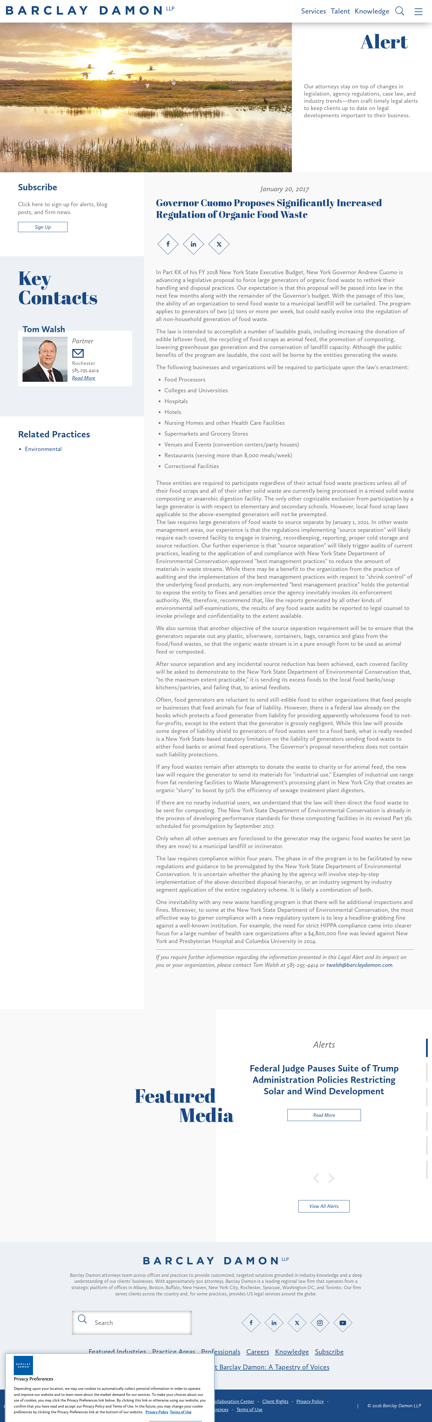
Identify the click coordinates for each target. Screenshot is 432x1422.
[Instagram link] (320, 1322)
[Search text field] (139, 1323)
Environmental (43, 448)
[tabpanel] (324, 1080)
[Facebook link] (168, 244)
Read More (83, 378)
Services (313, 11)
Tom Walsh (43, 329)
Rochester (83, 363)
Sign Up (43, 227)
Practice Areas (173, 1351)
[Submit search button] (82, 1318)
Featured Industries (117, 1351)
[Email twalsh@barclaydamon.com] (85, 354)
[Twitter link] (219, 244)
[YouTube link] (343, 1322)
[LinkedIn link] (193, 244)
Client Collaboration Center (226, 1401)
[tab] (427, 1048)
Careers (257, 1351)
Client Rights (275, 1401)
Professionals (220, 1351)
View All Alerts (324, 1206)
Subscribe (329, 1351)
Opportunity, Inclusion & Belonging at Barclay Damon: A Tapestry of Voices (216, 1366)
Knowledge (372, 11)
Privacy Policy (310, 1401)
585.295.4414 (85, 370)
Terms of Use (249, 1409)
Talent (340, 11)
